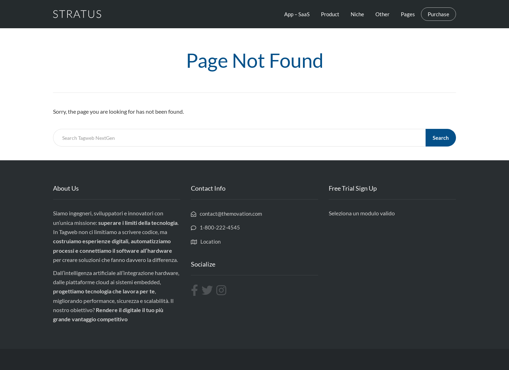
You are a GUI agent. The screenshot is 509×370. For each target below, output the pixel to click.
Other (382, 14)
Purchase (438, 14)
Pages (408, 14)
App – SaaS (297, 14)
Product (330, 14)
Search (441, 138)
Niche (357, 14)
